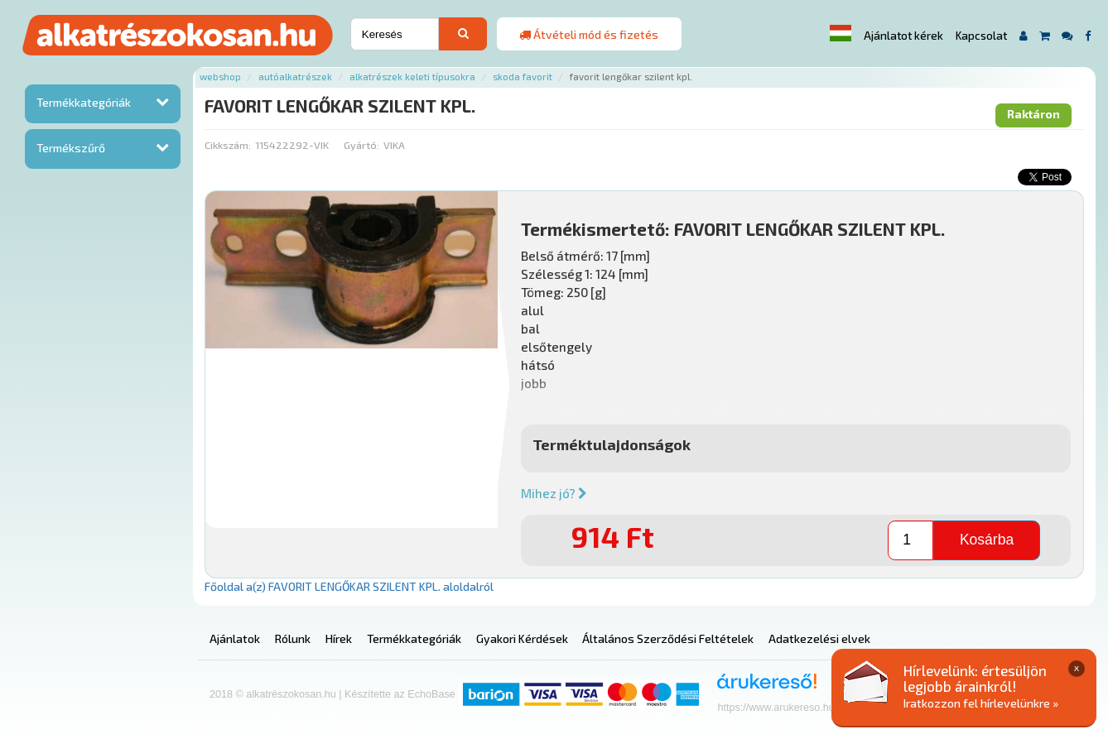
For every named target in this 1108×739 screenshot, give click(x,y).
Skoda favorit (522, 76)
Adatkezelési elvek (819, 638)
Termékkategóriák (83, 102)
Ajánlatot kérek (903, 35)
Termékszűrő (70, 148)
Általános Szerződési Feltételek (668, 638)
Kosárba (987, 539)
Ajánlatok (235, 638)
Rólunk (293, 638)
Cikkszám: (228, 144)
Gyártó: (361, 144)
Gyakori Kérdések (522, 638)
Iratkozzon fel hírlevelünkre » (980, 703)
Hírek (338, 638)
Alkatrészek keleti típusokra (412, 76)
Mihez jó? (554, 493)
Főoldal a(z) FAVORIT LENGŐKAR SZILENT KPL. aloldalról (349, 586)
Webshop (220, 76)
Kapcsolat (981, 35)
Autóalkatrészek (295, 76)
